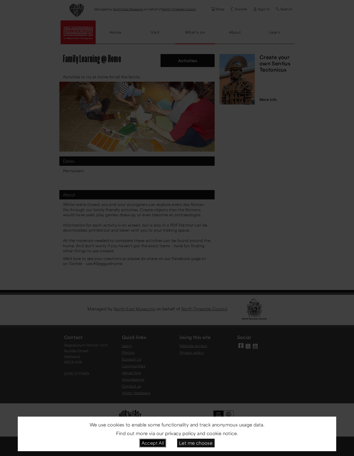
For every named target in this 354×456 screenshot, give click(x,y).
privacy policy (180, 433)
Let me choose (195, 443)
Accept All (153, 443)
